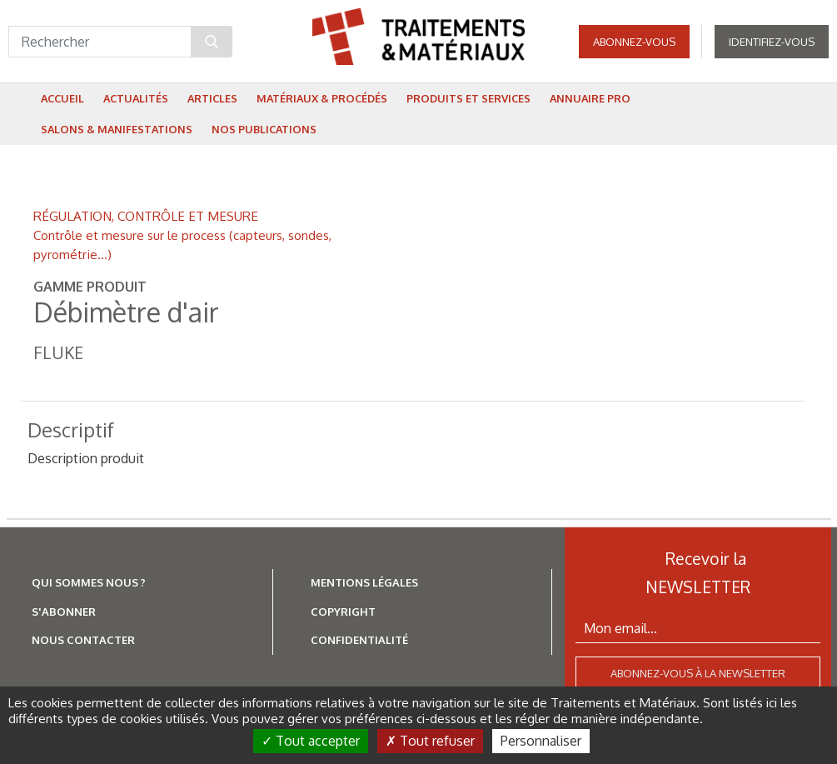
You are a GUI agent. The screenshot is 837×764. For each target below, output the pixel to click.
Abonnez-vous (634, 41)
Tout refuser (430, 740)
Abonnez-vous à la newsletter (697, 673)
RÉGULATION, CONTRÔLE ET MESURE (145, 215)
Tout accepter (311, 740)
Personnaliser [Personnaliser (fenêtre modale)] (541, 740)
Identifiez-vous (772, 41)
